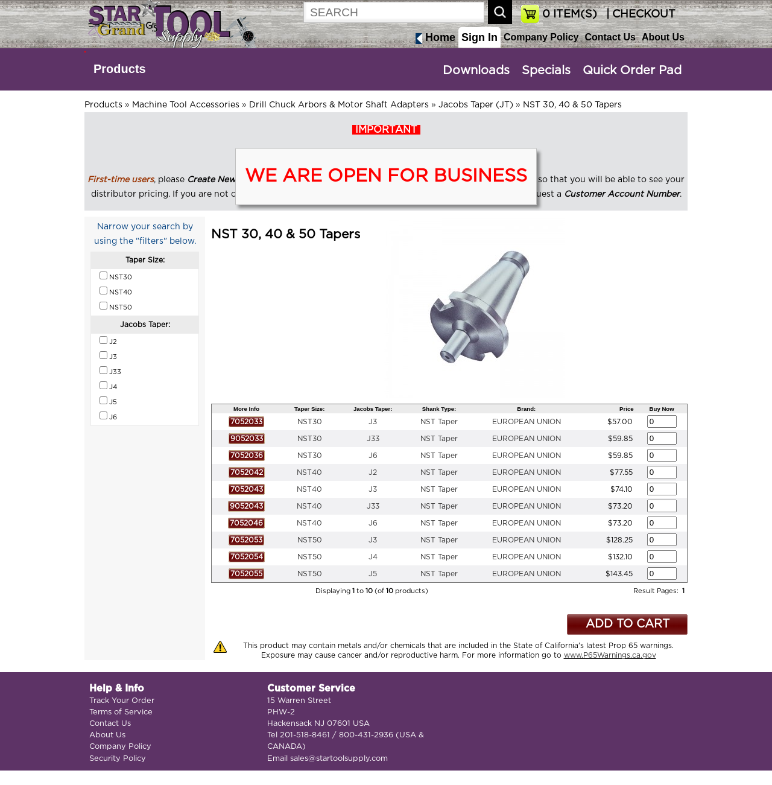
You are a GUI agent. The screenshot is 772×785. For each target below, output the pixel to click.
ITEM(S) (569, 14)
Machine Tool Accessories (185, 105)
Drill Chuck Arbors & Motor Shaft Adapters (339, 105)
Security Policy (117, 759)
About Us (663, 37)
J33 (373, 438)
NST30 (309, 421)
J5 (373, 573)
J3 (373, 421)
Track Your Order (121, 701)
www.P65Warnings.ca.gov (610, 655)
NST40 (309, 472)
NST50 (309, 540)
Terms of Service (121, 712)
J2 (373, 472)
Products (119, 68)
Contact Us (609, 37)
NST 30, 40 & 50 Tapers (572, 105)
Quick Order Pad (632, 71)
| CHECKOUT (639, 14)
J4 (373, 557)
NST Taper (439, 421)
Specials (546, 71)
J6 (373, 455)
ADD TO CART (627, 624)
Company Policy (541, 37)
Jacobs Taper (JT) (475, 105)
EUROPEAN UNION (526, 421)
